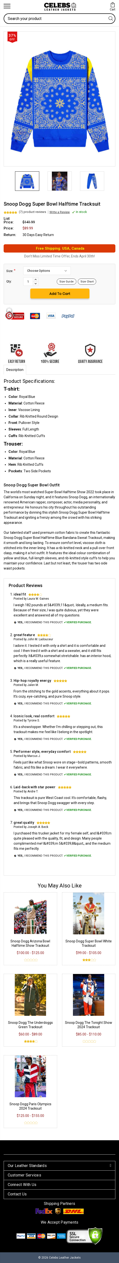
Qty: (9, 281)
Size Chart (87, 281)
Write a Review (59, 212)
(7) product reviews (32, 212)
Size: (11, 270)
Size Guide (66, 281)
